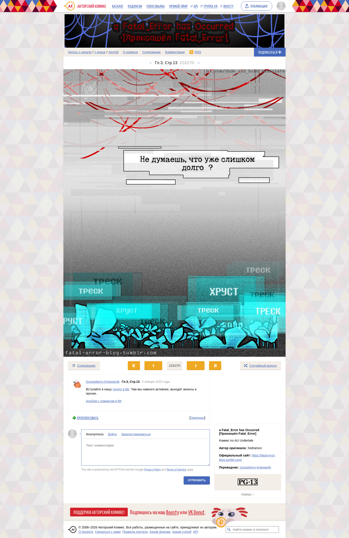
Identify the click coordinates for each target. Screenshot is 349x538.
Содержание (151, 52)
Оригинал (197, 418)
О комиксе (130, 52)
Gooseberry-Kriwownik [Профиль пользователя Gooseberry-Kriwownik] (103, 381)
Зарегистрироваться (135, 434)
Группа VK (210, 6)
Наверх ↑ (247, 494)
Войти (112, 434)
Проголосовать (87, 418)
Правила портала (135, 532)
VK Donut (196, 511)
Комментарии (175, 52)
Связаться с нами (108, 532)
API (196, 6)
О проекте (86, 532)
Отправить (197, 480)
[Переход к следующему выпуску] (174, 213)
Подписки (135, 6)
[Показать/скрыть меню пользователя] (280, 6)
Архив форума (160, 532)
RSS (198, 52)
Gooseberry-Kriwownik (255, 467)
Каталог (117, 6)
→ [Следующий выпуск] (198, 63)
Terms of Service (176, 469)
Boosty (228, 6)
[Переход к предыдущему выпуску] (91, 213)
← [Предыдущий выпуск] (151, 63)
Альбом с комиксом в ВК (104, 401)
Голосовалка (155, 6)
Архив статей (181, 532)
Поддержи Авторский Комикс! (98, 512)
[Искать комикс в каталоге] (229, 529)
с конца (100, 52)
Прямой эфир (178, 6)
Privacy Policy (152, 469)
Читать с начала (79, 52)
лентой (113, 52)
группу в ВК (121, 389)
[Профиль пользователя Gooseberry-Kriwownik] (77, 392)
